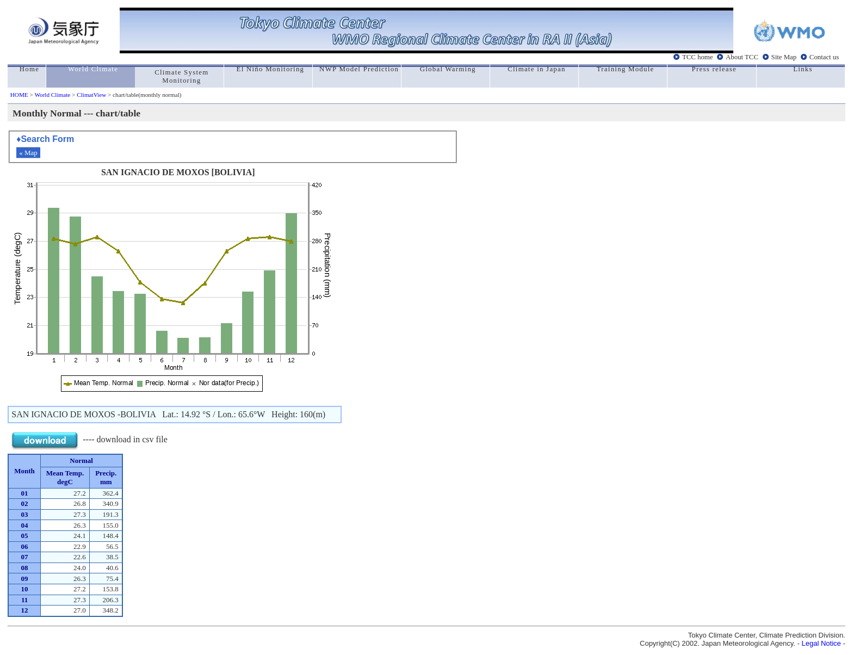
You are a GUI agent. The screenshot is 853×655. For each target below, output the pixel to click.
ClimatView (91, 94)
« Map (28, 153)
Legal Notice (821, 643)
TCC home (697, 57)
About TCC (742, 57)
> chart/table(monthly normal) (143, 94)
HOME (19, 94)
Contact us (824, 57)
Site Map (784, 57)
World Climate (52, 94)
